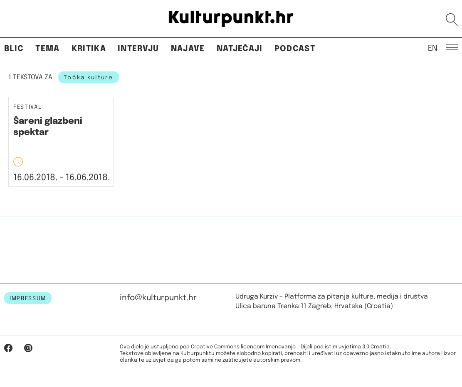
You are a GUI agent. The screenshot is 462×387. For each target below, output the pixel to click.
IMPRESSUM (28, 298)
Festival (27, 107)
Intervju (138, 49)
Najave (188, 49)
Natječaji (240, 49)
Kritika (89, 49)
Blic (14, 49)
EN (432, 47)
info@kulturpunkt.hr (158, 298)
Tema (47, 49)
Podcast (294, 49)
